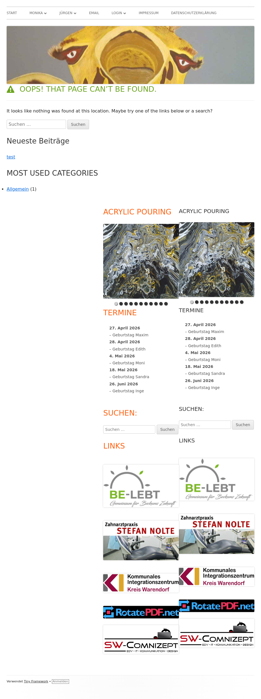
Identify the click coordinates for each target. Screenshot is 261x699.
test (11, 157)
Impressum (148, 13)
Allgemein (18, 189)
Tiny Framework (36, 681)
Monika (36, 13)
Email (94, 13)
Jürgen (65, 13)
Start (12, 13)
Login (117, 13)
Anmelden (60, 681)
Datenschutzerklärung (194, 13)
